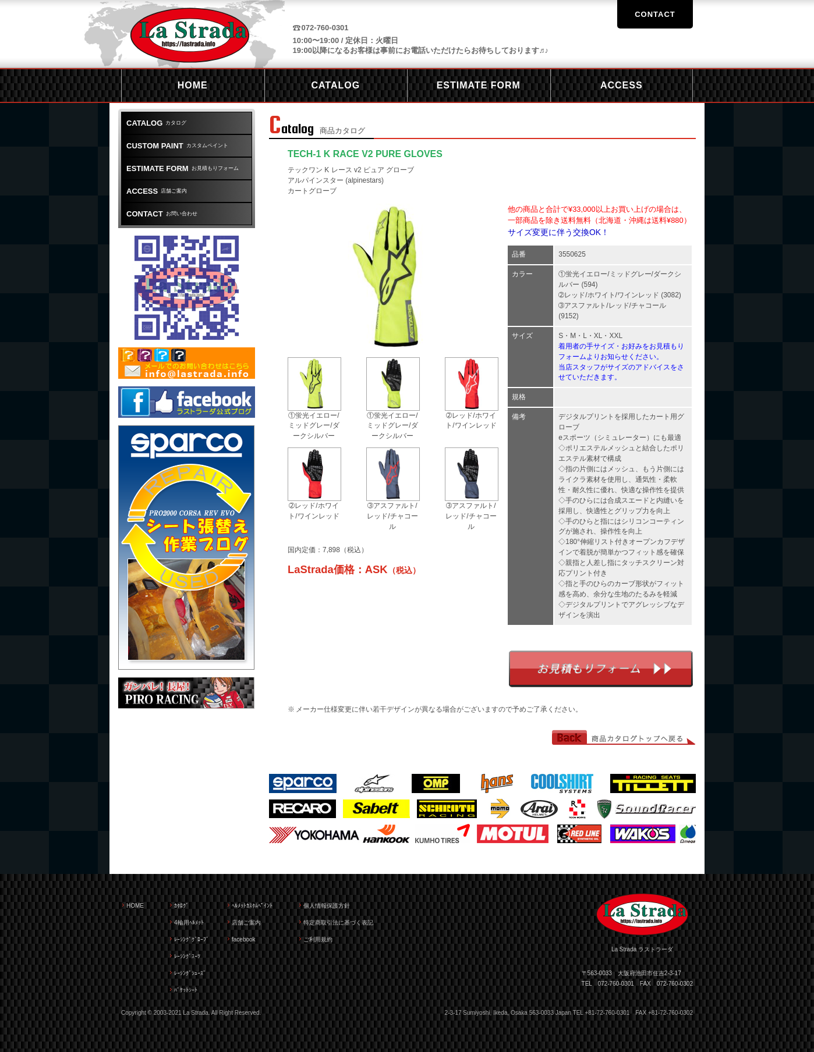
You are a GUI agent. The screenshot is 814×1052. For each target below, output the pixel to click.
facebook (244, 939)
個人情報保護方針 (326, 905)
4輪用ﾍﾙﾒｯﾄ (189, 922)
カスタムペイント (177, 146)
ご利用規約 (317, 939)
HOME (135, 905)
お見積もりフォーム (601, 669)
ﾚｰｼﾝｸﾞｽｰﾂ (187, 956)
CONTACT (655, 14)
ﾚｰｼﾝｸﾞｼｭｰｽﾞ (190, 973)
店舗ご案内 (156, 191)
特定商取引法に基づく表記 (338, 922)
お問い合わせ (161, 214)
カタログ (156, 123)
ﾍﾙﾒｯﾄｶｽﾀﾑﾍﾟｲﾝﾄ (252, 905)
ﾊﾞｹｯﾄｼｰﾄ (185, 990)
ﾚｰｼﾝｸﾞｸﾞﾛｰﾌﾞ (191, 939)
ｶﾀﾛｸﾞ (181, 905)
